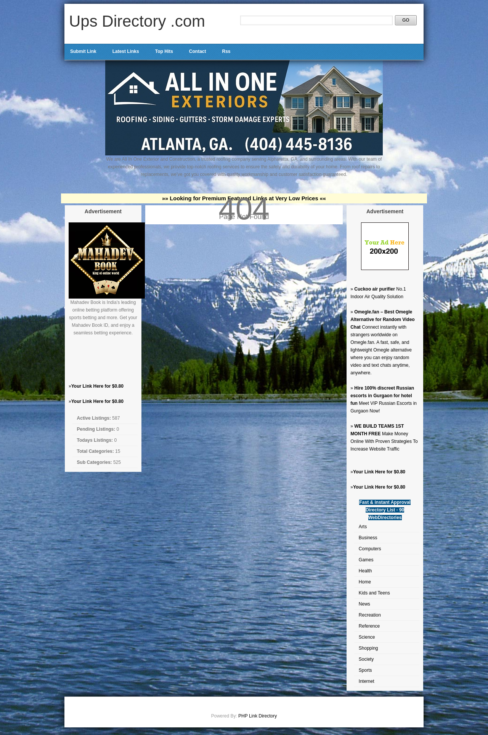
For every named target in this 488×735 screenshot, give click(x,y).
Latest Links (125, 51)
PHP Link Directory (257, 716)
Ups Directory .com (137, 21)
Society (366, 659)
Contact (197, 51)
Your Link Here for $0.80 (97, 386)
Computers (370, 548)
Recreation (370, 615)
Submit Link (83, 51)
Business (368, 537)
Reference (369, 626)
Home (365, 582)
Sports (365, 670)
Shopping (368, 648)
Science (367, 637)
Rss (226, 51)
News (364, 604)
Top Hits (164, 51)
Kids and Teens (374, 593)
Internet (366, 681)
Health (365, 571)
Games (366, 559)
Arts (363, 526)
